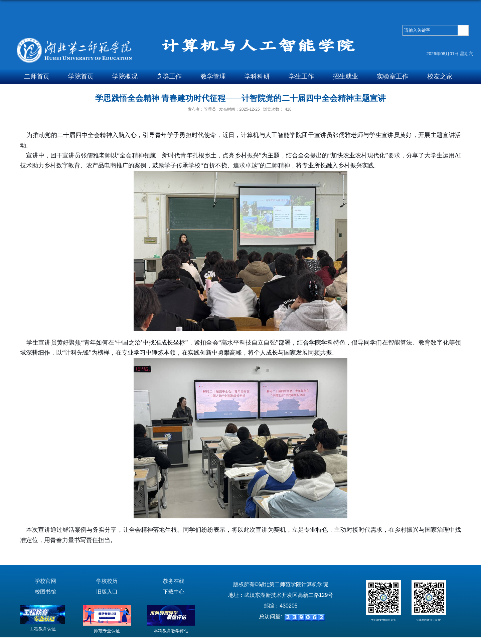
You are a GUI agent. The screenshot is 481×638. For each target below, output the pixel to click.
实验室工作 (393, 76)
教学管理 (213, 76)
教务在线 (173, 581)
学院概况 (125, 76)
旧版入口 (107, 592)
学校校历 (107, 581)
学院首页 (81, 76)
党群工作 (169, 76)
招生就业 (345, 76)
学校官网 (45, 581)
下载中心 (173, 592)
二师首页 (36, 76)
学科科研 (257, 76)
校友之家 (440, 76)
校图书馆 (45, 592)
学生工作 (301, 76)
